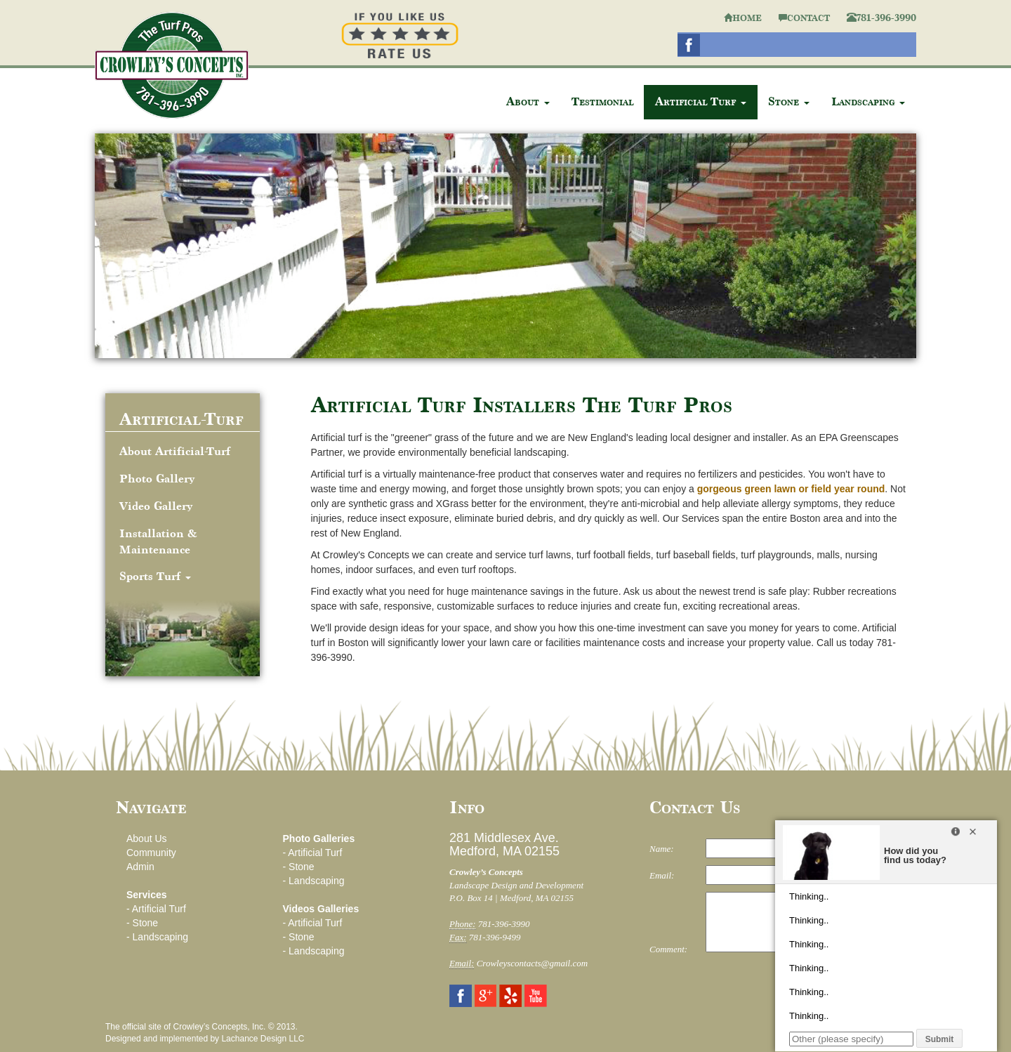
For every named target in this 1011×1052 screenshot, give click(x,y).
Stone (789, 101)
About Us (146, 838)
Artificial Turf (700, 101)
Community (151, 852)
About (528, 101)
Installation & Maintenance (158, 541)
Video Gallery (155, 506)
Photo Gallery (156, 479)
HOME (743, 17)
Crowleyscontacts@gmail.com (532, 963)
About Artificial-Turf (174, 451)
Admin (140, 866)
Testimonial (602, 101)
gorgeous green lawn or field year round (791, 488)
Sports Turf (155, 576)
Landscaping (868, 101)
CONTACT (804, 17)
